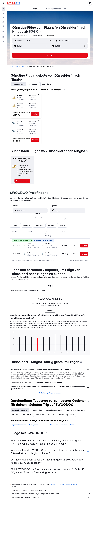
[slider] (65, 219)
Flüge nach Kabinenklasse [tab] (76, 410)
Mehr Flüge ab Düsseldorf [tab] (21, 415)
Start (11, 66)
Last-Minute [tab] (46, 84)
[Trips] (3, 32)
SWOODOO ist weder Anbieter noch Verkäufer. (51, 490)
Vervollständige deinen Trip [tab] (45, 415)
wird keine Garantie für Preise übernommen (64, 484)
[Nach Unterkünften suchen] (3, 13)
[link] (22, 181)
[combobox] (50, 36)
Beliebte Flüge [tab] (36, 410)
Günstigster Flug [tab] (18, 84)
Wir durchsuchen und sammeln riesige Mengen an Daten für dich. (51, 494)
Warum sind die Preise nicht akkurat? (51, 497)
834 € (33, 31)
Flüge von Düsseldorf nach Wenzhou (63, 425)
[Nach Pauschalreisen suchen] (3, 22)
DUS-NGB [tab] (50, 286)
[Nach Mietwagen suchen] (3, 18)
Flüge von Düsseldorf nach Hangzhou (24, 425)
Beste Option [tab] (33, 84)
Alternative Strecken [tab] (19, 410)
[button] (3, 3)
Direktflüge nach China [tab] (54, 410)
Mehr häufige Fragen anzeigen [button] (50, 393)
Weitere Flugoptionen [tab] (66, 415)
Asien (16, 66)
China (22, 66)
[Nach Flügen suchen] (3, 9)
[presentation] (40, 32)
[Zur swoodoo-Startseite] (13, 3)
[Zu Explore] (3, 26)
